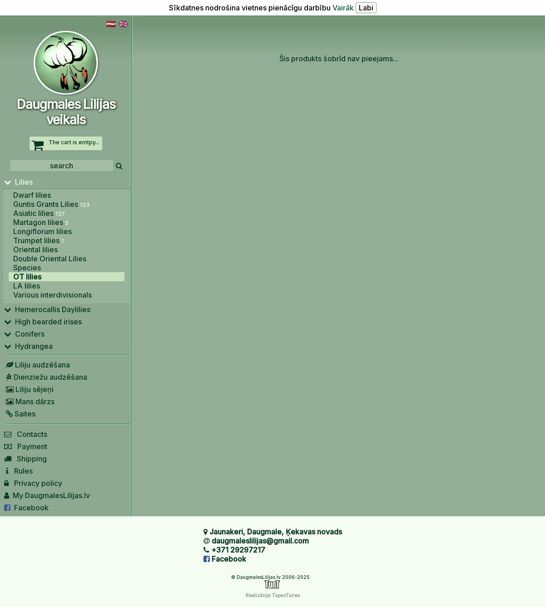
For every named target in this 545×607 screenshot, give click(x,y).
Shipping (25, 458)
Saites (19, 413)
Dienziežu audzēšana (45, 377)
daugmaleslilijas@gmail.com (260, 540)
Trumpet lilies (38, 240)
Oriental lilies (35, 249)
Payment (25, 446)
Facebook (26, 507)
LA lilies (26, 285)
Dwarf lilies (32, 195)
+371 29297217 (238, 549)
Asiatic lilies (39, 213)
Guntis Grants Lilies (51, 204)
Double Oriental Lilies (49, 258)
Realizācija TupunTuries (273, 595)
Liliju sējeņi (29, 389)
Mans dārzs (29, 401)
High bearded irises (43, 321)
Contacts (25, 434)
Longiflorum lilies (42, 231)
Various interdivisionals (52, 294)
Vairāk (343, 7)
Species (27, 267)
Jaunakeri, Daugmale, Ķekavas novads (275, 531)
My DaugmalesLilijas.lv (47, 495)
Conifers (24, 333)
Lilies (18, 181)
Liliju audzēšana (37, 364)
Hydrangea (28, 346)
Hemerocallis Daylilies (47, 309)
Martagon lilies (41, 222)
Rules (18, 470)
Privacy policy (33, 483)
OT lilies (27, 276)
